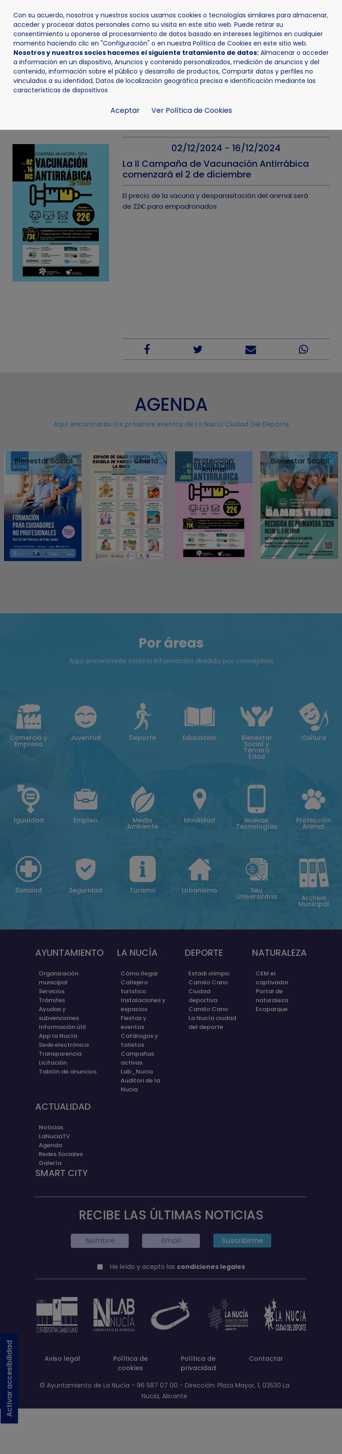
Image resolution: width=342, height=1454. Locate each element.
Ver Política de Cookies (191, 110)
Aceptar (125, 110)
